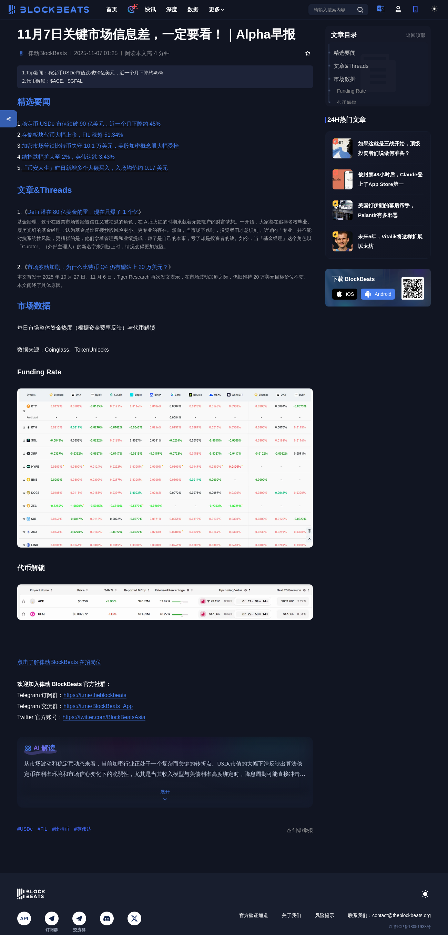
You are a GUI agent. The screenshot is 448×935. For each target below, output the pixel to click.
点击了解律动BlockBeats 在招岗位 (59, 662)
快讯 (150, 9)
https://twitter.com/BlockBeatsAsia (104, 717)
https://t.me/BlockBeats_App (98, 706)
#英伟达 (82, 829)
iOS (345, 294)
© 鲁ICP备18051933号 (410, 926)
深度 (171, 9)
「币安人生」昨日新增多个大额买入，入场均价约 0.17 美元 (95, 168)
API (24, 918)
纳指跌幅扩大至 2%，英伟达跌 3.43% (68, 157)
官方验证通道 (253, 915)
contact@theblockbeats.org (401, 915)
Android (377, 294)
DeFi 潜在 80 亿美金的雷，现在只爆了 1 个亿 (83, 212)
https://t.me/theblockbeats (94, 695)
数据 (192, 9)
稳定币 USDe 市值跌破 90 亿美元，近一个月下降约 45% (91, 124)
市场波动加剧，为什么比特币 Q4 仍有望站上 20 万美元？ (97, 267)
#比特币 (60, 829)
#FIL (42, 829)
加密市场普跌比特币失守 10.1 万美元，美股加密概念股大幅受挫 (100, 146)
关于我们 (291, 915)
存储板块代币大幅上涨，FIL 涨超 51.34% (72, 135)
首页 (111, 9)
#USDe (25, 829)
